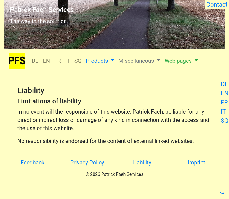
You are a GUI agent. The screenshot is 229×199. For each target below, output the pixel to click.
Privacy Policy (87, 162)
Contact (217, 4)
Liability (141, 162)
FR (224, 102)
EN (224, 93)
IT (223, 111)
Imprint (196, 162)
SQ (224, 120)
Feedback (32, 162)
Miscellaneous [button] (137, 60)
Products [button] (97, 60)
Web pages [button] (178, 60)
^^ (221, 194)
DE (224, 84)
